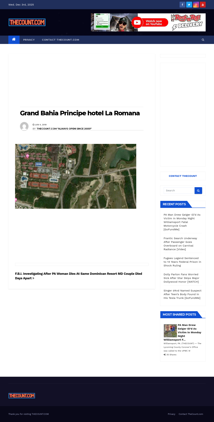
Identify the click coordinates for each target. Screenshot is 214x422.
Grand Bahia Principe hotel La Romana (80, 113)
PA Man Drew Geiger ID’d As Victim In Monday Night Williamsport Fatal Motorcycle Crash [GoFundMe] (182, 222)
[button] (203, 39)
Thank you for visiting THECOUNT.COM (28, 414)
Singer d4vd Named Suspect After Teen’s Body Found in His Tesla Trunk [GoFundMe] (182, 294)
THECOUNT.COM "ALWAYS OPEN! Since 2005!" (64, 128)
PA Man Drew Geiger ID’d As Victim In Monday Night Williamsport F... (182, 332)
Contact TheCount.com (60, 39)
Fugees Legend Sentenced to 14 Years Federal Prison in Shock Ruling (182, 262)
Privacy (29, 39)
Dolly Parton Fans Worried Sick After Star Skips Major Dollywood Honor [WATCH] (181, 278)
